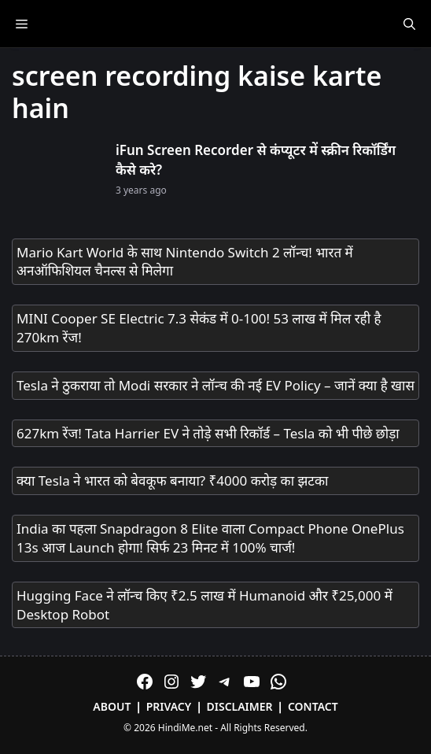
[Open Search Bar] (409, 23)
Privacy (169, 706)
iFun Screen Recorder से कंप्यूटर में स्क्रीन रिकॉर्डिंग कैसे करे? (256, 160)
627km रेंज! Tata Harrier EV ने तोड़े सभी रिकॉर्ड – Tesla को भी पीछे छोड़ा (208, 433)
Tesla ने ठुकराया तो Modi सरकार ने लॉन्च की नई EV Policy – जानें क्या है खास (215, 385)
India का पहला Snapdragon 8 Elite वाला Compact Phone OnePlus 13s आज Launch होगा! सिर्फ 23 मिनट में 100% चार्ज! (210, 537)
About (112, 706)
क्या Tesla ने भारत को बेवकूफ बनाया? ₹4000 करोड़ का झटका (172, 480)
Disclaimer (240, 706)
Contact (313, 706)
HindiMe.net (185, 727)
